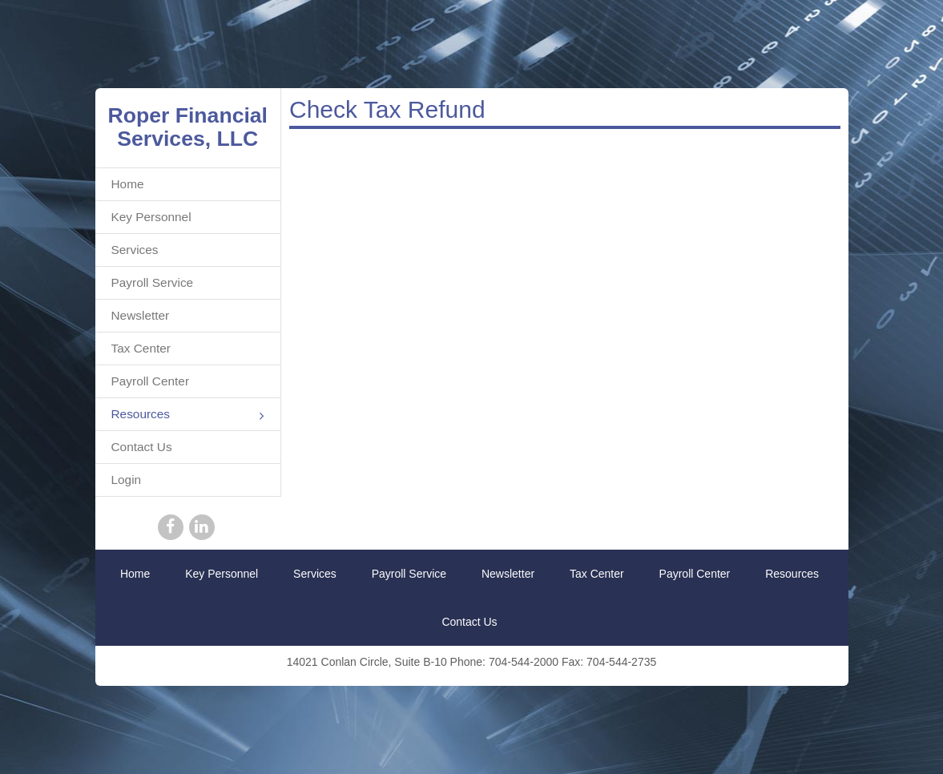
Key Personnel (151, 217)
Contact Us (141, 447)
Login (126, 479)
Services (135, 249)
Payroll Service (152, 282)
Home (127, 184)
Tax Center (141, 348)
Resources (188, 415)
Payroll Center (150, 381)
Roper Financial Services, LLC (188, 127)
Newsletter (140, 315)
